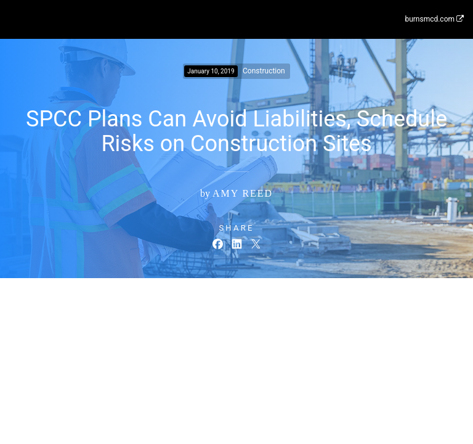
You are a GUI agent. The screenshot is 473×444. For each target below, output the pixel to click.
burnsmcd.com (434, 19)
